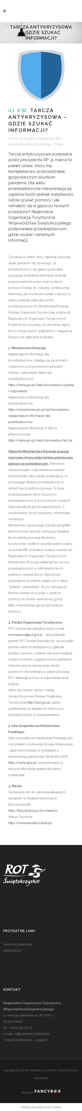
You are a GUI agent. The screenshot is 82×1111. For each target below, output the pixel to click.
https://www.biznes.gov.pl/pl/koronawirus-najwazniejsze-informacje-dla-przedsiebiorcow (39, 416)
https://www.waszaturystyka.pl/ (30, 823)
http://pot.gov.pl (38, 702)
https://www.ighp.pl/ (23, 762)
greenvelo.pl (12, 950)
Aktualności (46, 138)
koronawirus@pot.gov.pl (25, 635)
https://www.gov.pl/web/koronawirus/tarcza (40, 440)
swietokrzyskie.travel (17, 944)
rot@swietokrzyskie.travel (31, 1034)
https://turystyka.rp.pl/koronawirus (33, 810)
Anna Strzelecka (39, 144)
